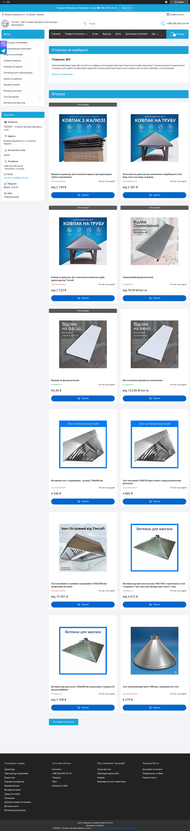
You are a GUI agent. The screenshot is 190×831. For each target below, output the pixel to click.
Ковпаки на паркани (14, 781)
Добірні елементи (12, 60)
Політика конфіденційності (126, 828)
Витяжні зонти (11, 806)
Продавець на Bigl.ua (95, 825)
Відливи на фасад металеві (65, 380)
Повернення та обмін (153, 773)
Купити (85, 195)
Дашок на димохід (62, 74)
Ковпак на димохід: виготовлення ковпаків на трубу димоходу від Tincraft (77, 278)
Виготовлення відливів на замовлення (142, 380)
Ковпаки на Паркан (13, 67)
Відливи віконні (11, 786)
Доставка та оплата (152, 769)
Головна (55, 33)
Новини (100, 777)
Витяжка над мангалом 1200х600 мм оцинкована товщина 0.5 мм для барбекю (83, 688)
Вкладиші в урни (12, 790)
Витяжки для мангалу (15, 810)
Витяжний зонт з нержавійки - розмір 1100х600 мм (77, 480)
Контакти (56, 769)
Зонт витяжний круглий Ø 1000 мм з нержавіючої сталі (151, 687)
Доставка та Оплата (136, 33)
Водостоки (9, 777)
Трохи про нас (104, 769)
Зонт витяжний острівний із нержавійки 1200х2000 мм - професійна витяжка (79, 585)
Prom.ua (109, 823)
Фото (118, 33)
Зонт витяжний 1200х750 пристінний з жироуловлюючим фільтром (152, 482)
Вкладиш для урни (13, 91)
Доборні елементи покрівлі (17, 802)
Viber (54, 781)
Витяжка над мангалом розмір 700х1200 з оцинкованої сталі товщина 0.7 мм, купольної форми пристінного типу (154, 585)
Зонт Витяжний (11, 97)
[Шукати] (85, 23)
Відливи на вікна (12, 84)
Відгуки (107, 33)
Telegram (56, 777)
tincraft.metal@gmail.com (16, 178)
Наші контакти (150, 777)
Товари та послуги (75, 33)
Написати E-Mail (60, 786)
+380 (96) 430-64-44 (61, 773)
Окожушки (9, 798)
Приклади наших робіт (108, 773)
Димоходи (9, 769)
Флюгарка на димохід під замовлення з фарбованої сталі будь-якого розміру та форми (152, 175)
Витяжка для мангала (14, 103)
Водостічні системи (13, 54)
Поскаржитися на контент (102, 828)
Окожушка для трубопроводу (18, 72)
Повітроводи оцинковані (16, 773)
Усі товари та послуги (63, 722)
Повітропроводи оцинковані (17, 48)
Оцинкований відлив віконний (138, 277)
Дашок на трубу (12, 794)
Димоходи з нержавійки (15, 42)
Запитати (126, 8)
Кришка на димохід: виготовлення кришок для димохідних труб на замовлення (81, 175)
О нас (95, 33)
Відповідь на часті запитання (111, 781)
